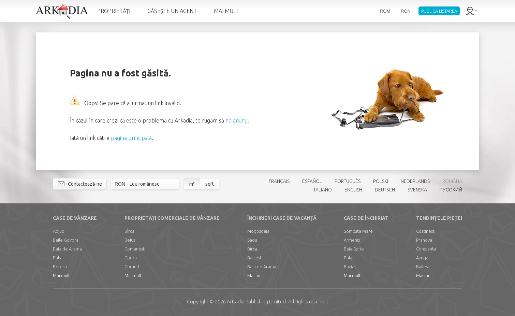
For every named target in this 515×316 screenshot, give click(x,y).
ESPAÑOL (312, 181)
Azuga (422, 257)
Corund (131, 266)
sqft (209, 184)
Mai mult (61, 275)
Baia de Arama (67, 248)
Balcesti (255, 257)
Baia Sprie (354, 248)
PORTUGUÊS (347, 181)
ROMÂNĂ (452, 181)
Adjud (58, 231)
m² (192, 184)
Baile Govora (65, 240)
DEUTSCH (385, 189)
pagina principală (131, 138)
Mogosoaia (258, 231)
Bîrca (129, 231)
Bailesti (423, 266)
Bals (57, 257)
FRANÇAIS (279, 181)
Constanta (426, 248)
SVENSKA (417, 189)
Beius (129, 240)
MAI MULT (226, 11)
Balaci (349, 257)
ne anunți (236, 120)
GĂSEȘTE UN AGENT (172, 11)
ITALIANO (322, 189)
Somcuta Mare (358, 231)
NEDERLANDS (415, 181)
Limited (256, 301)
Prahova (424, 240)
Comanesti (135, 248)
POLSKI (380, 181)
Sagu (252, 240)
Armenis (352, 240)
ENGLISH (353, 189)
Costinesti (426, 231)
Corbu (130, 257)
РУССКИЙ (451, 189)
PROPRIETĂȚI (113, 11)
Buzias (350, 266)
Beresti (60, 266)
